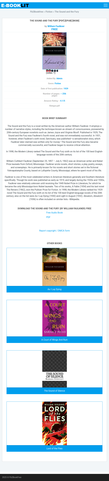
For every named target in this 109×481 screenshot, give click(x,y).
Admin (59, 78)
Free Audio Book (54, 212)
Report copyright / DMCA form (54, 231)
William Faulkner (56, 26)
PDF (48, 217)
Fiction (58, 83)
